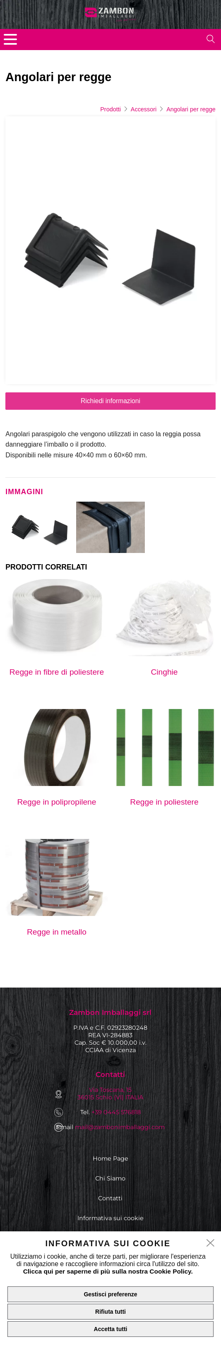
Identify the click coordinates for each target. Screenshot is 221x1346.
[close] (211, 1243)
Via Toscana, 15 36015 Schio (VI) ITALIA (110, 1093)
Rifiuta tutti (110, 1311)
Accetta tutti (110, 1329)
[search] (210, 38)
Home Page (110, 1158)
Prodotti (110, 109)
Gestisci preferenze (110, 1294)
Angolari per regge (190, 109)
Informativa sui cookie (110, 1218)
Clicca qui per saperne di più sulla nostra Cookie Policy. (108, 1271)
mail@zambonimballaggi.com (120, 1127)
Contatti (110, 1198)
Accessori (143, 109)
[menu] (10, 39)
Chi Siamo (110, 1178)
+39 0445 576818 (116, 1112)
